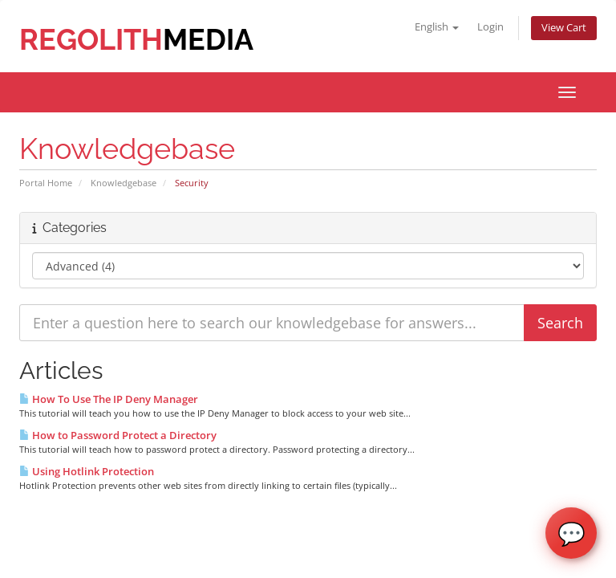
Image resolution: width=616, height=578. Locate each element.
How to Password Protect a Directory (118, 435)
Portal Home (45, 183)
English (437, 27)
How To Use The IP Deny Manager (108, 399)
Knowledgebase (123, 183)
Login (490, 27)
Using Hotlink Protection (86, 471)
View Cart (563, 28)
